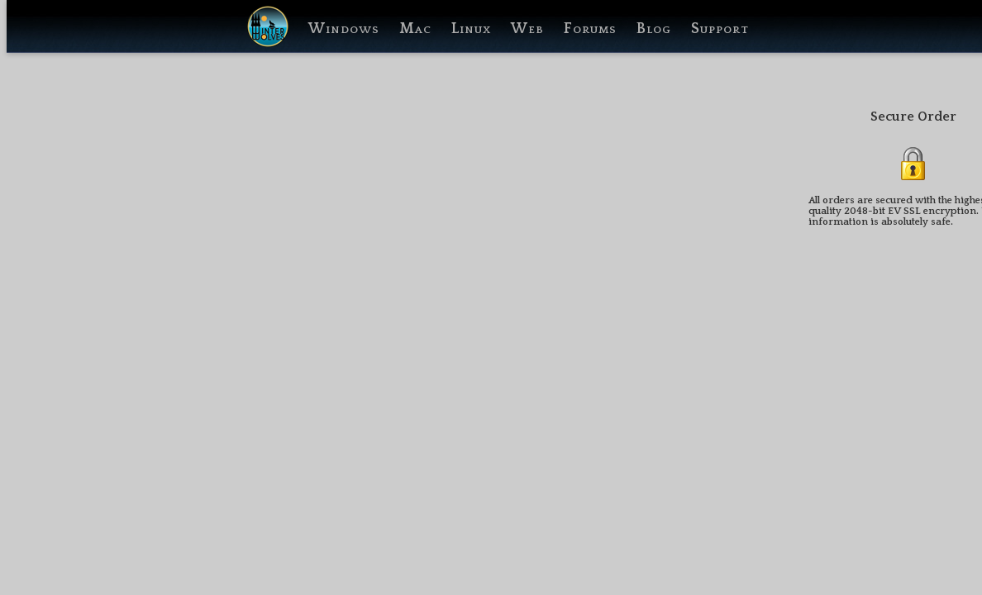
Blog (653, 29)
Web (527, 29)
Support (720, 29)
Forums (590, 29)
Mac (415, 29)
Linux (471, 29)
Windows (343, 29)
